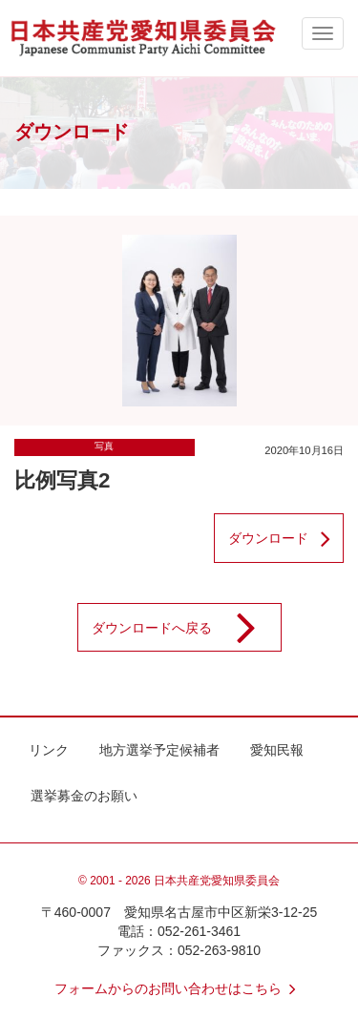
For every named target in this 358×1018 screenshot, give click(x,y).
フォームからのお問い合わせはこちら (179, 988)
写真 (104, 446)
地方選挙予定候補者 (159, 750)
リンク (49, 750)
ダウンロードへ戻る (186, 628)
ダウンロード (285, 538)
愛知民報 (277, 750)
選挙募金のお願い (84, 795)
